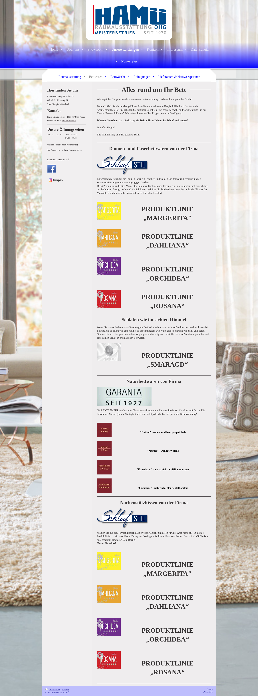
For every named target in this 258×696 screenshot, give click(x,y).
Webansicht (208, 692)
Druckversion (52, 690)
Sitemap (65, 690)
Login (210, 689)
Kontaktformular (69, 120)
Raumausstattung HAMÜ (58, 160)
